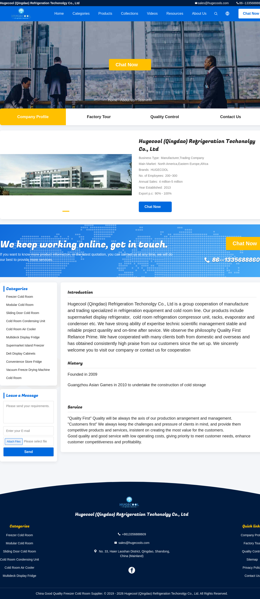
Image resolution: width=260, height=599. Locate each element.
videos (152, 13)
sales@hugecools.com (213, 3)
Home (59, 13)
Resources (174, 13)
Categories (81, 13)
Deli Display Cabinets (20, 353)
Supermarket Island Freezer (25, 345)
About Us (199, 13)
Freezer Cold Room (19, 296)
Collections (129, 13)
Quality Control (164, 117)
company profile (33, 117)
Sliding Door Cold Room (22, 313)
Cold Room (14, 378)
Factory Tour (99, 117)
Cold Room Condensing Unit (25, 321)
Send (28, 452)
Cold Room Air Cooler (21, 329)
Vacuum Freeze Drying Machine (28, 370)
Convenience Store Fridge (24, 361)
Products (105, 13)
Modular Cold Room (20, 305)
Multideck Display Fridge (23, 337)
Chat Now (130, 64)
